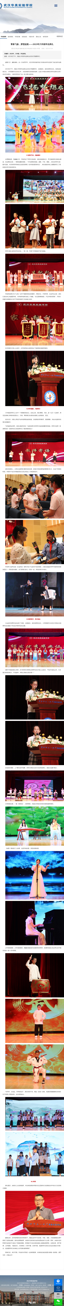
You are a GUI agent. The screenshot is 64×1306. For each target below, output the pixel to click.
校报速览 (24, 37)
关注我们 (58, 1303)
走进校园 (35, 1293)
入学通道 (19, 1293)
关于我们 (44, 1293)
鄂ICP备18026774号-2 (23, 1299)
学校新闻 (3, 37)
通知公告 (38, 37)
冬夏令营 (31, 37)
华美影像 (17, 37)
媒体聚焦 (10, 37)
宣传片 (58, 1297)
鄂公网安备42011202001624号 (38, 1299)
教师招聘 (27, 1293)
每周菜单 (45, 37)
